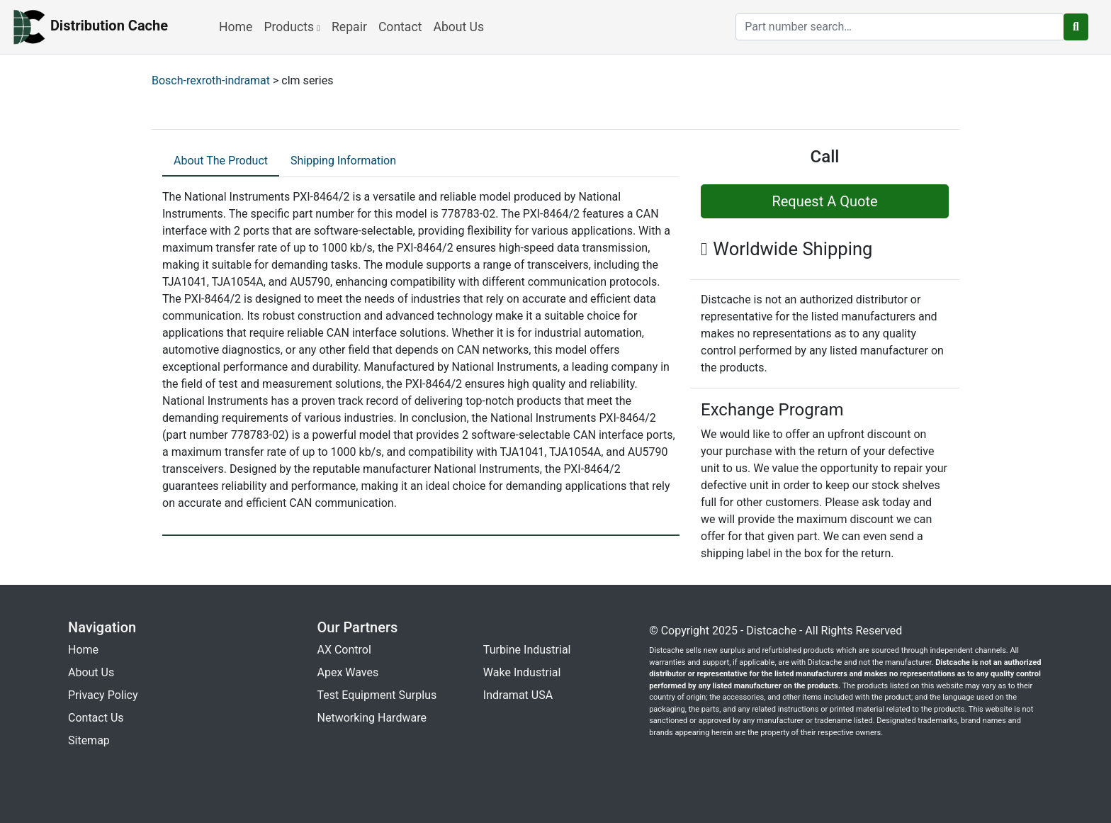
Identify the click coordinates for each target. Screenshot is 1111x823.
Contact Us (96, 717)
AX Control (344, 649)
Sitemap (89, 740)
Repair (349, 27)
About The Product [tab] (221, 160)
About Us (458, 27)
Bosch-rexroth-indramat (211, 80)
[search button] (1076, 26)
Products (292, 27)
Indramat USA (518, 695)
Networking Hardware (372, 717)
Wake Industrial (521, 672)
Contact (400, 27)
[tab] (220, 162)
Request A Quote (824, 201)
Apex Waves (348, 672)
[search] (900, 26)
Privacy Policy (103, 695)
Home (235, 27)
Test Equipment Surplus (377, 695)
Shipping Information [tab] (343, 160)
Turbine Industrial (527, 649)
